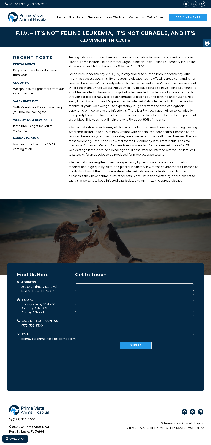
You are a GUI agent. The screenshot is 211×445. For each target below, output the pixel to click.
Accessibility (149, 427)
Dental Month (24, 64)
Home (61, 17)
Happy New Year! (26, 138)
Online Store (155, 17)
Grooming (21, 82)
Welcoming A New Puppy (32, 119)
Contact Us (136, 17)
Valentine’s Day (25, 101)
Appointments (188, 17)
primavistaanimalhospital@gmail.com (47, 339)
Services (93, 17)
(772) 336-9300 (37, 4)
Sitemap (132, 427)
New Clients (114, 17)
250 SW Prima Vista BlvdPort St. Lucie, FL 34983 (39, 289)
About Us (74, 17)
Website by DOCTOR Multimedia (182, 427)
